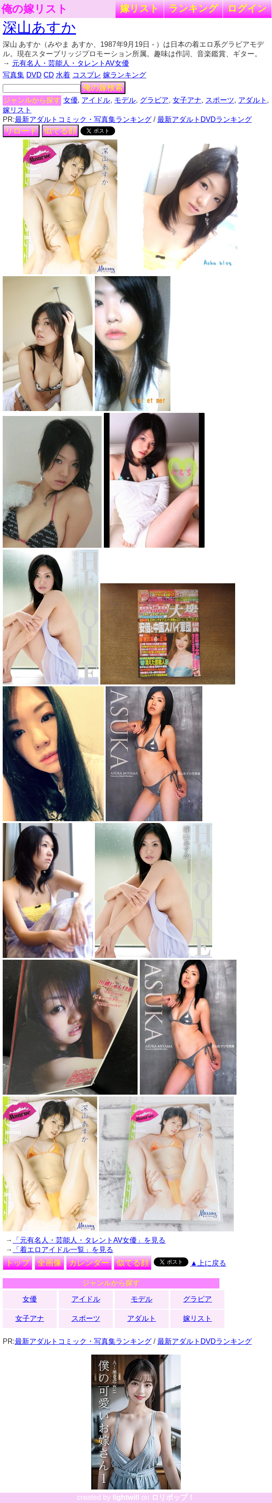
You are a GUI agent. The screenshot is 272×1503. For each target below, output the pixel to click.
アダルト (252, 100)
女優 (70, 100)
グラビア (154, 100)
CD (49, 75)
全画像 (49, 1262)
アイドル (95, 100)
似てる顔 (60, 130)
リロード (21, 130)
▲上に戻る (208, 1263)
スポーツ (219, 100)
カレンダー (89, 1262)
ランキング (193, 8)
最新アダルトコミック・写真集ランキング (83, 119)
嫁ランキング (124, 75)
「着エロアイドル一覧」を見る (63, 1249)
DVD (34, 75)
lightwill (125, 1497)
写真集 (13, 75)
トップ (17, 1262)
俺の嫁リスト (34, 9)
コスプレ (86, 75)
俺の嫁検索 (103, 87)
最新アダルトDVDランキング (204, 119)
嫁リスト (139, 8)
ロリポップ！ (173, 1497)
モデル (125, 100)
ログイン (247, 8)
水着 (63, 75)
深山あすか (39, 27)
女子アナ (187, 100)
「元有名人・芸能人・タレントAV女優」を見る (89, 1240)
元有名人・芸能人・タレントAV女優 (70, 63)
